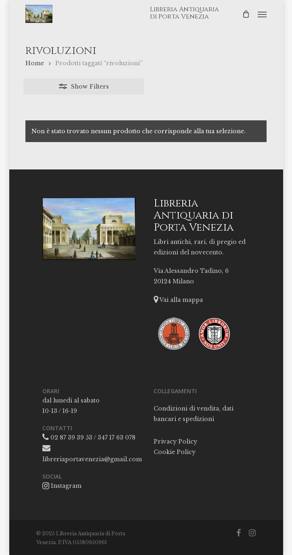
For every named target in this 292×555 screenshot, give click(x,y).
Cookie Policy (175, 452)
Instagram (61, 485)
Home (34, 63)
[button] (262, 14)
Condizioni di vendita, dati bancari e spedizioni (194, 414)
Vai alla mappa (178, 299)
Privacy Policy (175, 441)
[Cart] (246, 14)
